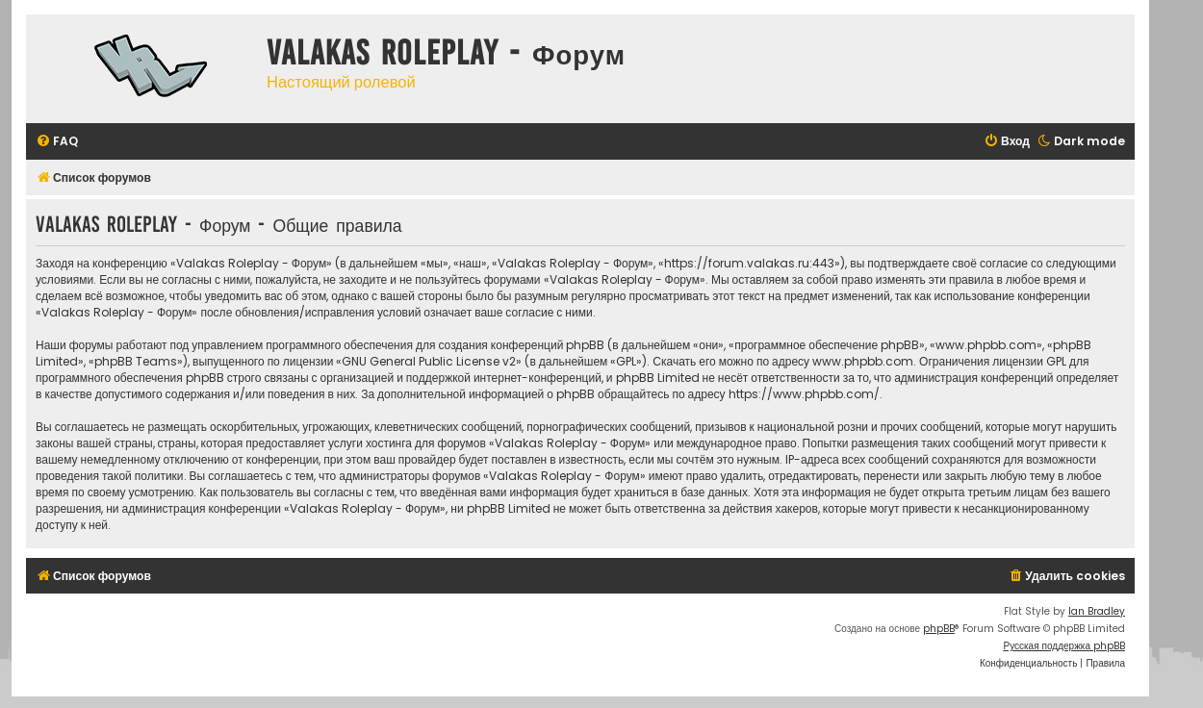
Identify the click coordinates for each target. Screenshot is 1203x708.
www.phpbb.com (862, 361)
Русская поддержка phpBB (1064, 646)
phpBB (939, 628)
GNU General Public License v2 (429, 361)
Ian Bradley (1096, 611)
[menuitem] (57, 142)
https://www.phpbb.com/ (804, 394)
